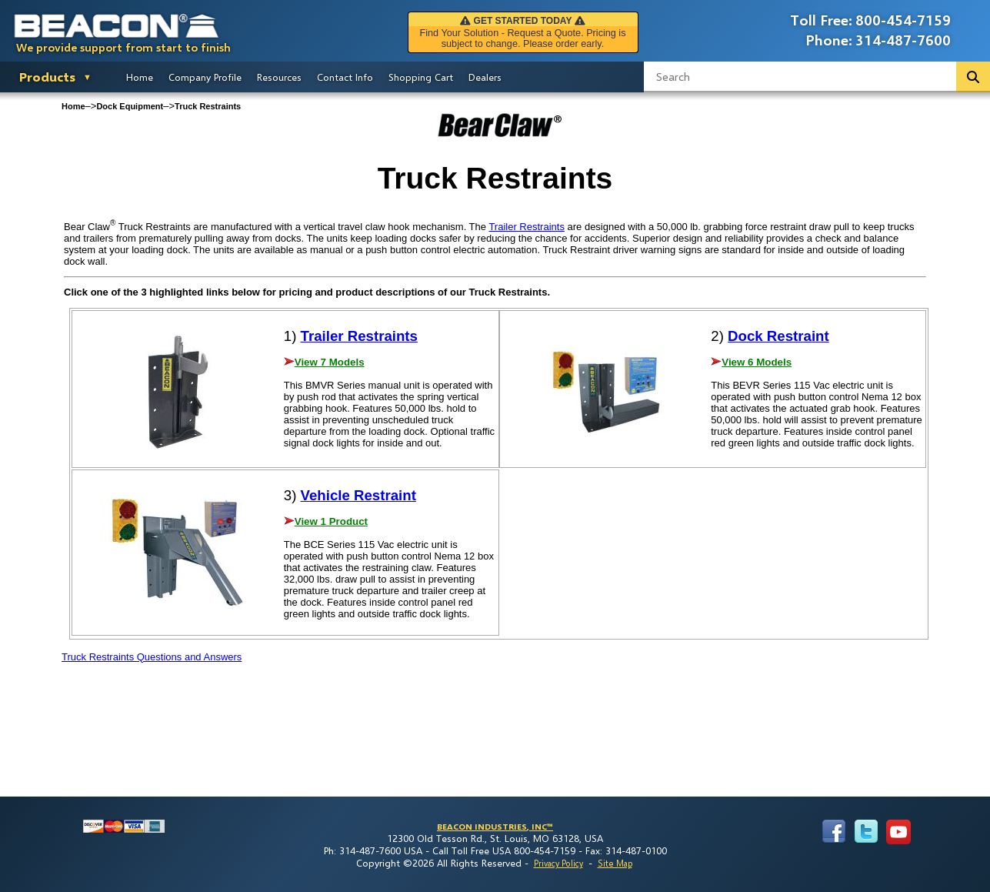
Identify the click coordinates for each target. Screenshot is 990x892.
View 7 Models (330, 362)
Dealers (485, 77)
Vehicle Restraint (358, 495)
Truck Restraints (208, 106)
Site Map (615, 863)
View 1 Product (331, 521)
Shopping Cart (420, 77)
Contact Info (345, 77)
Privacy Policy (558, 863)
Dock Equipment (129, 106)
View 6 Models (757, 362)
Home (139, 77)
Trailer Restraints (526, 226)
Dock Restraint (778, 336)
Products (47, 76)
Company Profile (205, 77)
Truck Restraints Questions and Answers (152, 657)
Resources (279, 77)
